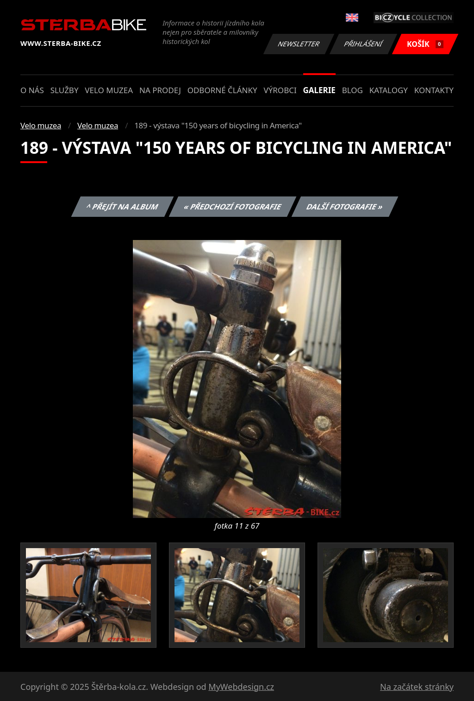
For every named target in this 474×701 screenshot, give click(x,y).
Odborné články (222, 90)
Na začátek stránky (417, 686)
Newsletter (298, 43)
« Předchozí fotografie (232, 207)
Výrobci (279, 90)
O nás (32, 90)
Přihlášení (363, 43)
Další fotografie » (345, 207)
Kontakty (434, 90)
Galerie (319, 90)
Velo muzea (109, 90)
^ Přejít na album (122, 207)
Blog (352, 90)
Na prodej (160, 90)
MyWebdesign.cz (241, 686)
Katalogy (388, 90)
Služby (64, 90)
